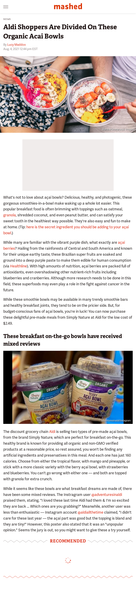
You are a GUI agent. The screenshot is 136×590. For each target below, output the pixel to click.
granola (9, 215)
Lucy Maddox (16, 45)
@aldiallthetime (90, 512)
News (7, 19)
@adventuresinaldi (106, 494)
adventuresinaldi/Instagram (116, 420)
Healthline (18, 266)
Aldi (52, 431)
